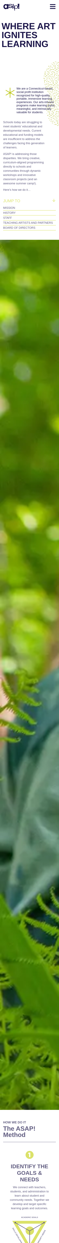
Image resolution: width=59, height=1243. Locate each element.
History (9, 212)
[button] (43, 7)
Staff (7, 217)
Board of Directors (19, 227)
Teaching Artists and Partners (28, 222)
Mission (9, 207)
